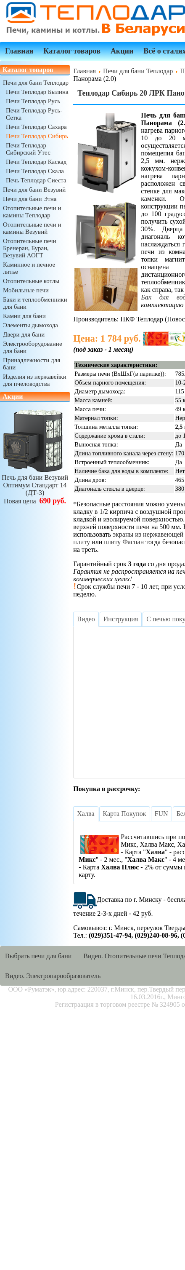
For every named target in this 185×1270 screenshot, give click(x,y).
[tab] (85, 619)
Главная (19, 51)
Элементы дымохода (30, 325)
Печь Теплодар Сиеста (36, 180)
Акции (122, 51)
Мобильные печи (26, 290)
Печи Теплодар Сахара (36, 126)
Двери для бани (24, 334)
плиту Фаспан (124, 541)
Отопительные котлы (31, 281)
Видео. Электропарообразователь (52, 975)
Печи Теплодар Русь (33, 101)
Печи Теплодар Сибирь (37, 136)
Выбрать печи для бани (38, 956)
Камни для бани (24, 316)
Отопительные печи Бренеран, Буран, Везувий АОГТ (29, 248)
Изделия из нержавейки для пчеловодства (34, 380)
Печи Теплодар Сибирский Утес (28, 149)
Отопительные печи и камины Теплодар (32, 212)
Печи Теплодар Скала (35, 171)
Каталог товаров (71, 51)
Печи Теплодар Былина (37, 91)
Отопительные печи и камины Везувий (32, 228)
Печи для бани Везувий (34, 189)
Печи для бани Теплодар (36, 82)
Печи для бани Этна (29, 198)
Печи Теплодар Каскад (36, 161)
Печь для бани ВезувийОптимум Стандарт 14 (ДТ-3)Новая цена (35, 485)
